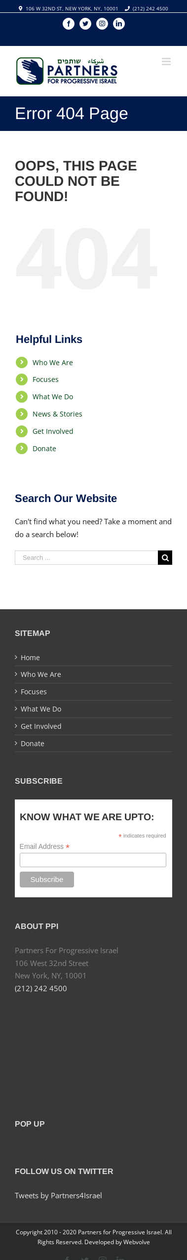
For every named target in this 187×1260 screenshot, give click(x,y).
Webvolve (136, 1242)
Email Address (45, 846)
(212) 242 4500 (150, 8)
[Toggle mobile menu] (167, 61)
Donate (44, 448)
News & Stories (57, 414)
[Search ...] (86, 557)
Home (30, 657)
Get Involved (53, 431)
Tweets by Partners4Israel (58, 1195)
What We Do (53, 396)
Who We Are (53, 362)
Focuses (46, 379)
